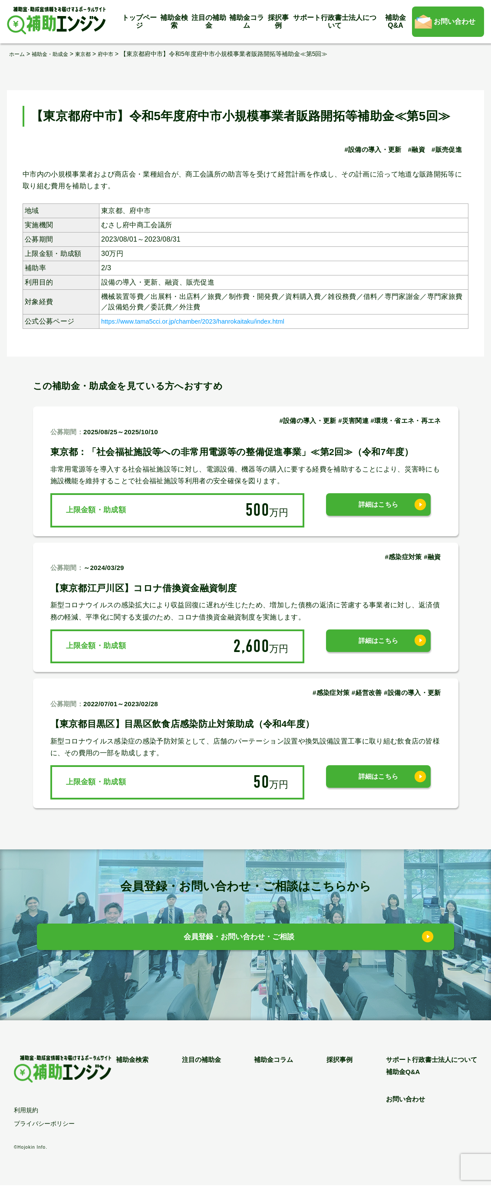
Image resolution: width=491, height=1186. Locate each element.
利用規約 (26, 1110)
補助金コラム (246, 21)
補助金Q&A (395, 21)
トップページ (139, 21)
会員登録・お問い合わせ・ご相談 (239, 939)
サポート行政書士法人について (334, 21)
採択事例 (278, 21)
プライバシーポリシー (44, 1124)
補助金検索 (174, 21)
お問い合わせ (454, 21)
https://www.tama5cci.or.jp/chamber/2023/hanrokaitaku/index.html (206, 321)
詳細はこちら (378, 510)
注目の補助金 (208, 21)
